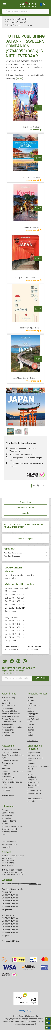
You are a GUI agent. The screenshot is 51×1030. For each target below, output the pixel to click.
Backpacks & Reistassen (11, 750)
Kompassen (32, 780)
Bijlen (4, 758)
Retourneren (7, 815)
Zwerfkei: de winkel (9, 829)
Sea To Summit (33, 719)
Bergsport (6, 703)
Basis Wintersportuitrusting (13, 755)
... (29, 19)
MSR (29, 708)
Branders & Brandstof (10, 760)
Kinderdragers (7, 787)
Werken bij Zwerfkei (9, 832)
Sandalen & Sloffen (9, 711)
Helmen (30, 774)
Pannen (30, 788)
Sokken (5, 700)
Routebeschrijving (9, 821)
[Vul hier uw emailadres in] (17, 678)
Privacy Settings (25, 1011)
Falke (29, 722)
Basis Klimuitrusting (10, 752)
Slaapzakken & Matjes (10, 716)
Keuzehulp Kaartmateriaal (13, 553)
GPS (29, 772)
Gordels (30, 769)
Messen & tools (33, 782)
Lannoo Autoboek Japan (31, 177)
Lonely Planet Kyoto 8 (32, 227)
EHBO (4, 766)
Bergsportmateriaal (35, 758)
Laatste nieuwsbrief (10, 842)
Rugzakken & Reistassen (11, 722)
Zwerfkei (30, 724)
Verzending (6, 818)
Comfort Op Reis (8, 719)
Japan (19, 78)
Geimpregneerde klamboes (37, 766)
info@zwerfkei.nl (34, 647)
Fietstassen (6, 768)
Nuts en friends (33, 785)
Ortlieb (30, 727)
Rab (29, 733)
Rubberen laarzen (34, 793)
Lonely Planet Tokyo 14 (32, 127)
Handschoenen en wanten (12, 771)
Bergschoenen (7, 708)
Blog (3, 834)
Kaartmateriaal (8, 779)
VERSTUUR (41, 678)
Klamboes (6, 790)
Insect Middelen (8, 733)
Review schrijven (25, 538)
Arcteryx (30, 711)
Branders (31, 763)
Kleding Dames (8, 730)
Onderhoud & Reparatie (34, 747)
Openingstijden (8, 813)
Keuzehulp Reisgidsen (12, 556)
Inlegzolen (6, 774)
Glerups (30, 700)
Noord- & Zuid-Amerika (11, 714)
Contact (5, 810)
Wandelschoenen (8, 706)
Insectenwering (8, 777)
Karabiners (31, 777)
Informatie (8, 806)
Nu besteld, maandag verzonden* (21, 884)
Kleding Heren (7, 724)
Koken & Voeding (8, 698)
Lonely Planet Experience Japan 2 (28, 278)
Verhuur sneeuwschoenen (12, 826)
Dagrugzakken (7, 763)
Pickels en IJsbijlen (34, 790)
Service (5, 824)
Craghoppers (32, 714)
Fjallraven (31, 716)
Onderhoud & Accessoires (12, 727)
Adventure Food (33, 706)
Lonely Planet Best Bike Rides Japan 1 (26, 378)
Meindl (30, 698)
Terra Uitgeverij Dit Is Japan (30, 328)
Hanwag (30, 730)
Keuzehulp (8, 745)
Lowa (29, 703)
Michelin (30, 735)
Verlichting (6, 735)
